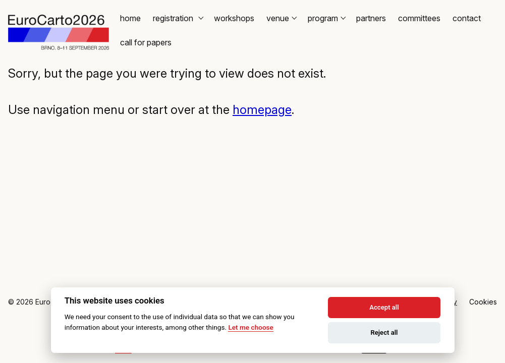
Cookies (483, 301)
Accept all (384, 307)
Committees (419, 18)
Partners (371, 18)
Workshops (234, 18)
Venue (281, 18)
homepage (262, 109)
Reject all (384, 332)
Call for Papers (146, 42)
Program (326, 18)
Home (130, 18)
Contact (467, 18)
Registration (177, 18)
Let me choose (250, 327)
